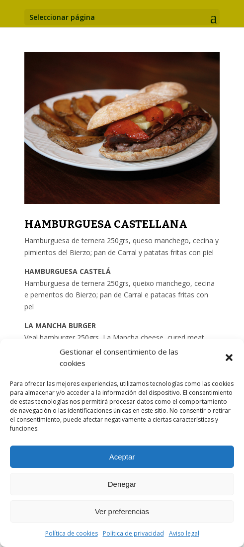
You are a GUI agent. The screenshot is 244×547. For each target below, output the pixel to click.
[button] (229, 358)
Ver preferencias (122, 511)
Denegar (122, 484)
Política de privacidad (133, 533)
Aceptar (122, 457)
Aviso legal (184, 533)
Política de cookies (71, 533)
